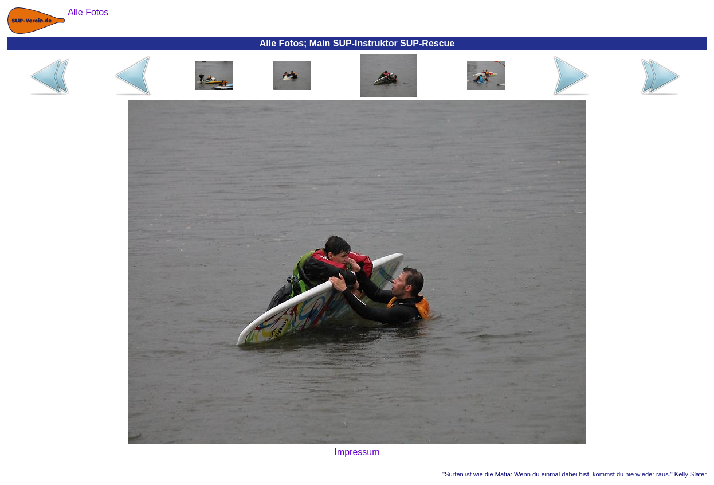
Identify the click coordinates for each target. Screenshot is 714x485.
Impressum (356, 452)
